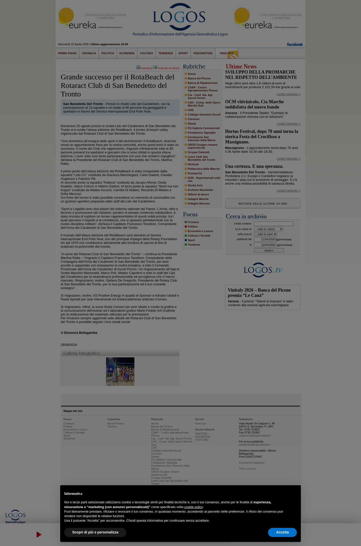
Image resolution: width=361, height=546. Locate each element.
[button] (294, 493)
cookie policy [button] (193, 507)
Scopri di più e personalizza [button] (95, 532)
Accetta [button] (282, 532)
